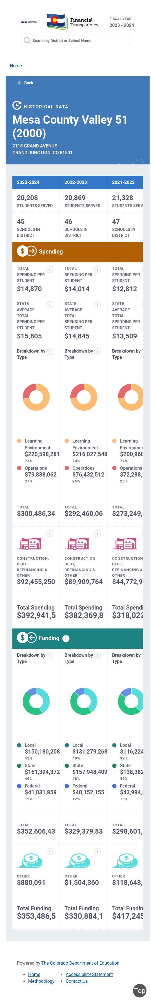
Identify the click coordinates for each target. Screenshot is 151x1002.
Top (139, 991)
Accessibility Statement (89, 974)
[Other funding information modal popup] (49, 852)
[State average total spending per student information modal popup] (49, 305)
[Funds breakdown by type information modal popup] (49, 656)
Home (16, 65)
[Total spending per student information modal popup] (49, 270)
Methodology (41, 981)
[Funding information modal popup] (66, 639)
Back (25, 83)
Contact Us (77, 981)
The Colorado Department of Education (80, 963)
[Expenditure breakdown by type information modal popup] (49, 352)
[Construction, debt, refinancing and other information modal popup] (49, 534)
